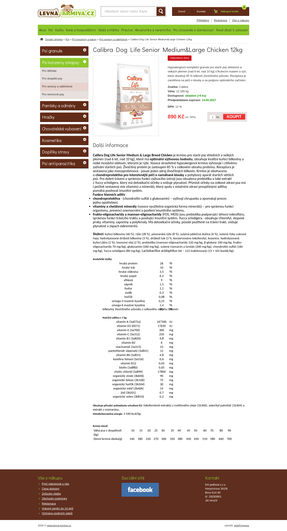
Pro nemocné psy (53, 94)
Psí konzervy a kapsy (84, 39)
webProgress (241, 525)
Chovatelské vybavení (61, 128)
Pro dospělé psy (52, 78)
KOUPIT (234, 116)
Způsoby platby (51, 493)
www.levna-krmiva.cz (59, 525)
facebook (140, 490)
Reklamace (49, 503)
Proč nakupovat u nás (55, 483)
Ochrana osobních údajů (57, 513)
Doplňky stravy (55, 152)
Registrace (220, 20)
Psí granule (52, 50)
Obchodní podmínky (54, 498)
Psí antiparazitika (58, 163)
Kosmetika (51, 140)
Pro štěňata (49, 70)
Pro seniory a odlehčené (113, 39)
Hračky (48, 117)
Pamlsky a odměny (58, 105)
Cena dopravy (50, 488)
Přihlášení (203, 20)
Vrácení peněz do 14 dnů (57, 508)
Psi (67, 39)
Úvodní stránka (54, 39)
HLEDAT (160, 11)
